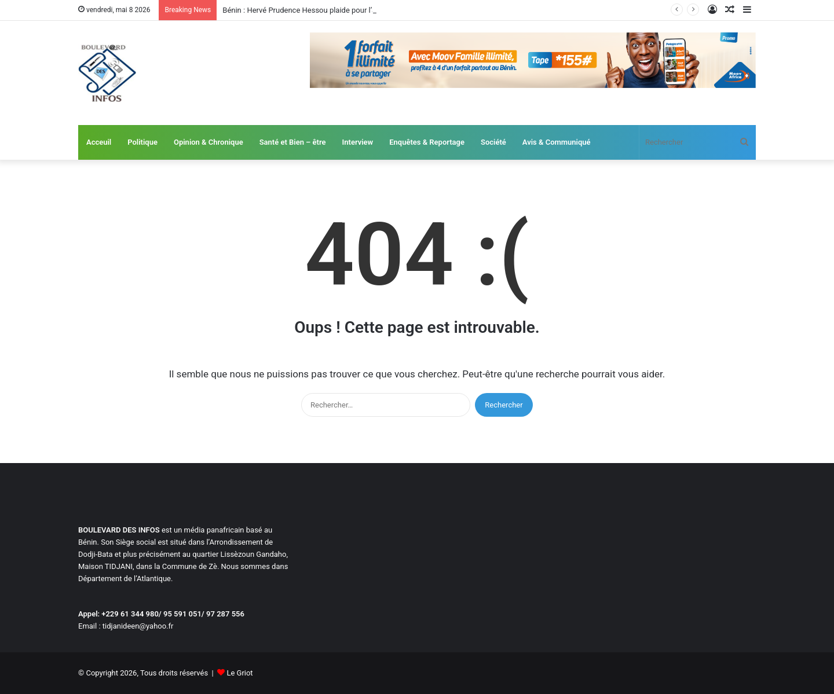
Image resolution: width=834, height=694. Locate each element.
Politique (142, 142)
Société (493, 142)
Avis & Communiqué (556, 142)
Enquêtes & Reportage (426, 142)
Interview (358, 142)
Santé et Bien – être (292, 142)
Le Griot (239, 673)
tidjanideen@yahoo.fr (138, 626)
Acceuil (98, 142)
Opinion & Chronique (208, 142)
